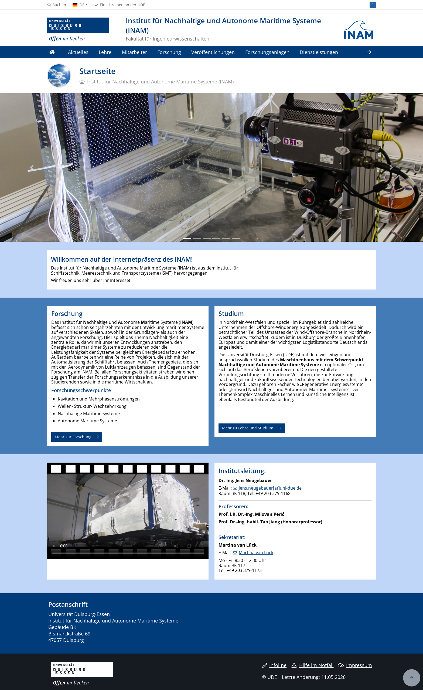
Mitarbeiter (134, 52)
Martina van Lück (256, 553)
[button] (31, 167)
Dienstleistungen (319, 52)
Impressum (355, 665)
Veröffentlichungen (213, 52)
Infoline (274, 665)
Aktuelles (78, 52)
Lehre (105, 52)
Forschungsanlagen (267, 52)
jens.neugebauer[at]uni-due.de (270, 488)
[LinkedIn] (373, 5)
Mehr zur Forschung (73, 436)
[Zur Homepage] (78, 30)
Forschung (169, 52)
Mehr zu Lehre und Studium (248, 427)
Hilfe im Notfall (312, 665)
